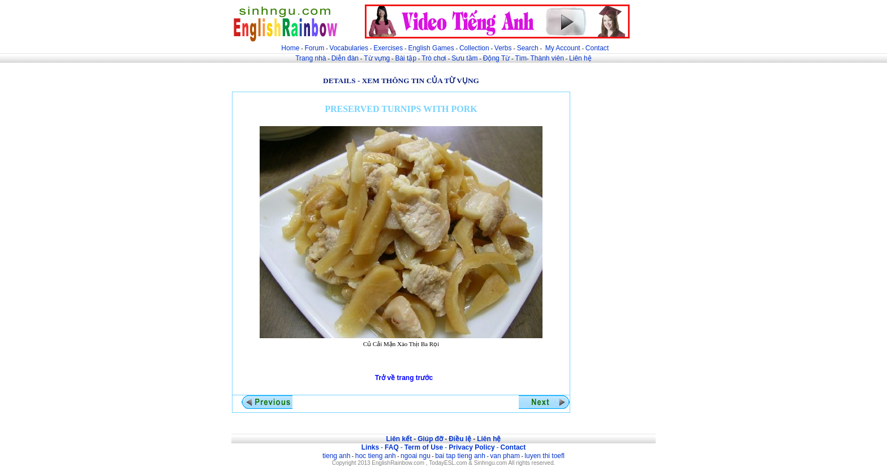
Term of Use (423, 447)
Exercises (388, 48)
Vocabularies (348, 48)
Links (370, 447)
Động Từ (496, 58)
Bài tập (405, 58)
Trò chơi (434, 58)
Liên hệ (580, 58)
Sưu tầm (464, 58)
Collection (474, 48)
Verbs (503, 48)
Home (290, 48)
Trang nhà (310, 58)
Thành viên (547, 58)
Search (528, 48)
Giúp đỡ (430, 439)
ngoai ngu (415, 456)
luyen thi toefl (544, 456)
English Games (431, 48)
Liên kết (399, 439)
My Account (562, 48)
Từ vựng (377, 58)
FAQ (392, 447)
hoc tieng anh (375, 456)
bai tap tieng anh (460, 456)
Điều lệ (460, 439)
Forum (314, 48)
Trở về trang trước (404, 378)
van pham (505, 456)
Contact (597, 48)
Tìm (521, 58)
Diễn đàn (345, 58)
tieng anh (336, 456)
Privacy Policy (471, 447)
